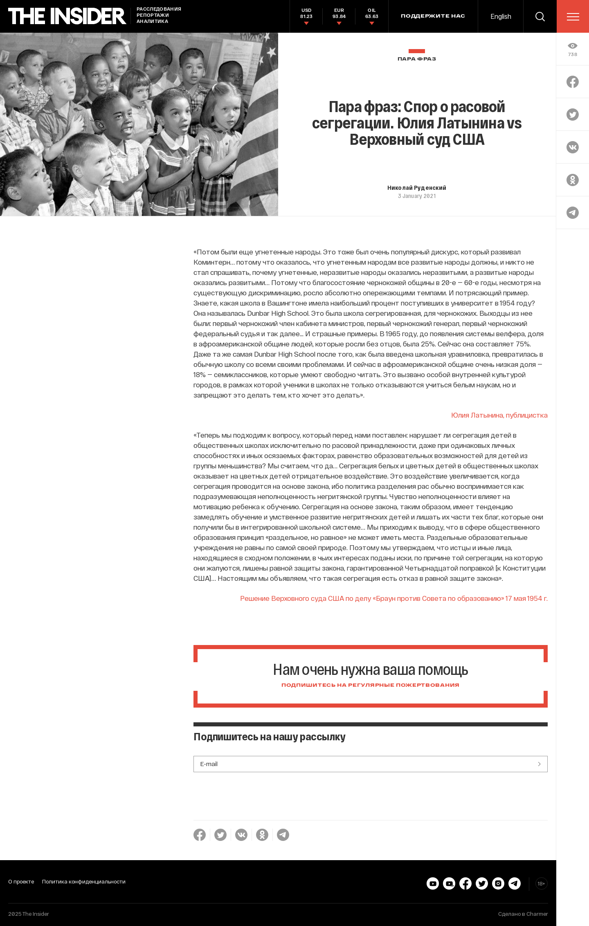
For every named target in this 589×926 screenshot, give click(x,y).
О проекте (21, 881)
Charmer (537, 913)
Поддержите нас (433, 16)
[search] (540, 16)
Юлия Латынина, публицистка (499, 415)
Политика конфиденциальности (84, 881)
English (500, 16)
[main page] (67, 16)
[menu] (573, 16)
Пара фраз (417, 59)
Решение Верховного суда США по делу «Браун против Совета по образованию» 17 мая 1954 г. (394, 598)
